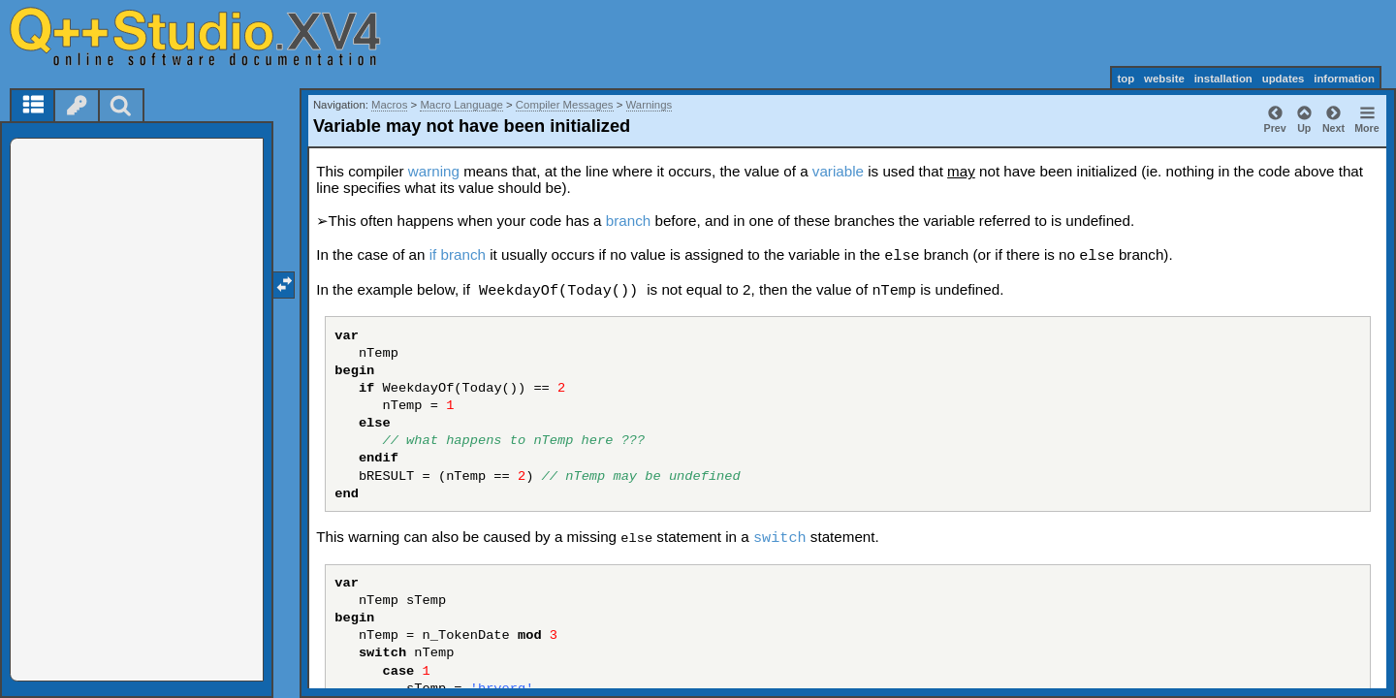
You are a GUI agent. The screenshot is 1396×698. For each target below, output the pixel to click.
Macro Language (461, 105)
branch (628, 220)
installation (1223, 78)
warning (434, 171)
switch (780, 538)
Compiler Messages (565, 105)
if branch (457, 254)
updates (1283, 78)
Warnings (649, 105)
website (1164, 78)
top (1125, 78)
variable (838, 171)
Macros (389, 105)
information (1344, 78)
